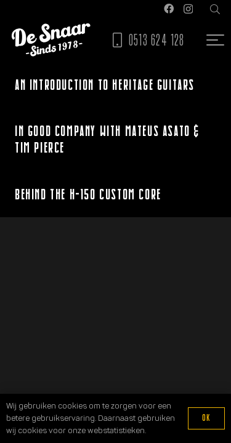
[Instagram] (188, 9)
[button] (215, 9)
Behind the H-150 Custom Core (88, 194)
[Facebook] (169, 9)
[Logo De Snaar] (51, 40)
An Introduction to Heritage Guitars (105, 84)
